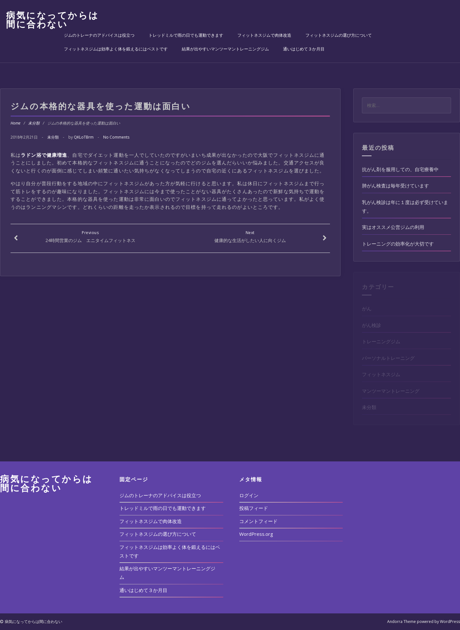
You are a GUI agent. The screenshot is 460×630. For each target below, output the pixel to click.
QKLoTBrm (84, 137)
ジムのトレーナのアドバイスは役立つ (99, 35)
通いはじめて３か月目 (304, 49)
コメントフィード (258, 521)
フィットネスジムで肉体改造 (264, 35)
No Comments (116, 137)
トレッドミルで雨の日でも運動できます (186, 35)
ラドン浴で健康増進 (44, 155)
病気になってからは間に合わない (52, 19)
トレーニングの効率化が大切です (398, 243)
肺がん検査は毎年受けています (395, 185)
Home (15, 123)
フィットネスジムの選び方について (338, 35)
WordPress (450, 621)
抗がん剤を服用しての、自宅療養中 (400, 169)
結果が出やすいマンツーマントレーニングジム (225, 49)
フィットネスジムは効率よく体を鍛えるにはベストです (116, 49)
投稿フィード (253, 508)
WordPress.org (256, 534)
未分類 (34, 123)
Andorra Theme (401, 621)
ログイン (248, 495)
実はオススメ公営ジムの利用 (393, 227)
